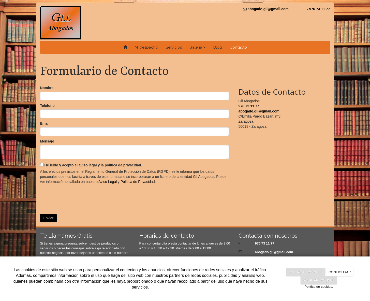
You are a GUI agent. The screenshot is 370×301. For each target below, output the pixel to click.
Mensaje (47, 141)
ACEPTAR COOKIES (318, 280)
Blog (217, 47)
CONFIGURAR (340, 272)
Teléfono (47, 106)
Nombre (47, 88)
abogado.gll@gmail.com (268, 9)
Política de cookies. (319, 287)
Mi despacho (146, 47)
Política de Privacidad (138, 182)
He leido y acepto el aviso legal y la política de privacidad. (91, 165)
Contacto (238, 47)
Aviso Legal (107, 182)
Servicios (174, 47)
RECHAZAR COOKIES (305, 272)
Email (45, 123)
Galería (197, 47)
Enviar (48, 218)
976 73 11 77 (319, 9)
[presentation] (78, 197)
